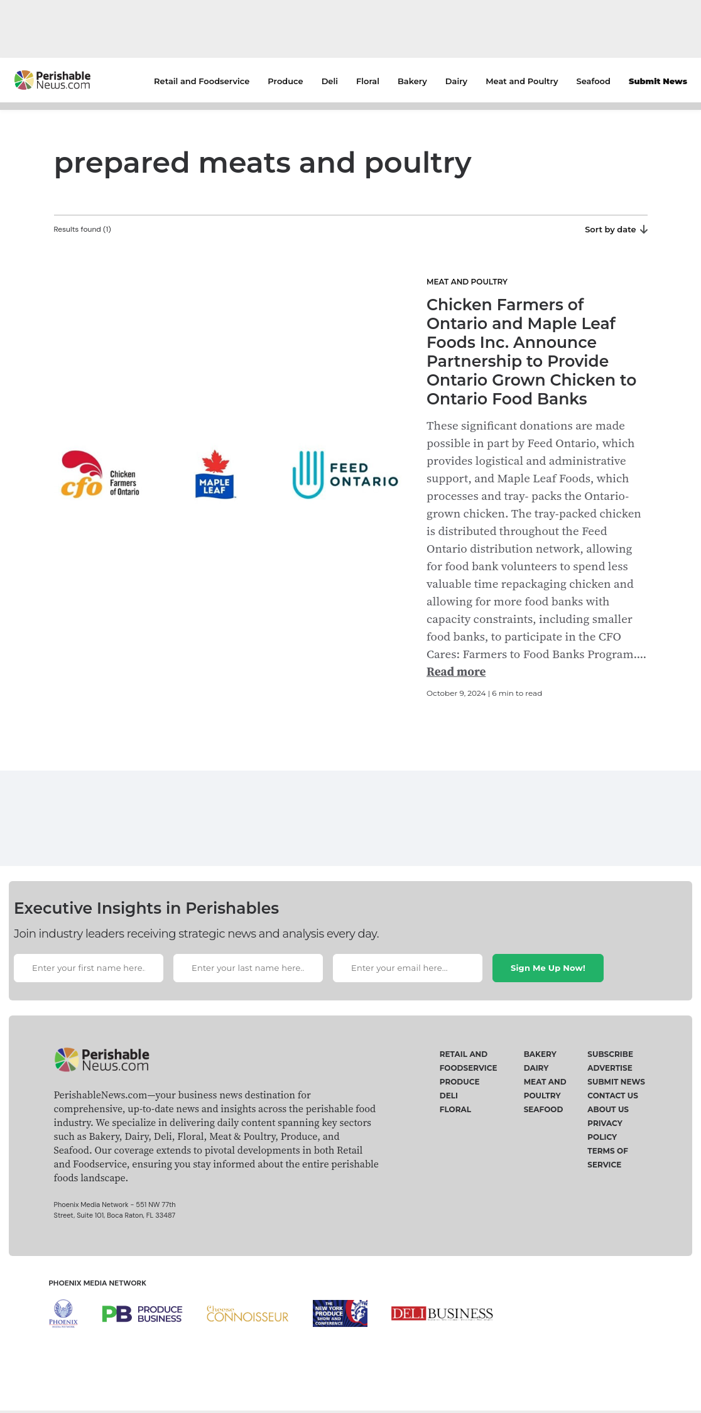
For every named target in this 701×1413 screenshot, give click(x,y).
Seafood (594, 81)
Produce (285, 81)
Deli (330, 81)
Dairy (456, 81)
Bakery (412, 81)
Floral (367, 81)
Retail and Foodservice (201, 81)
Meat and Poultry (522, 81)
